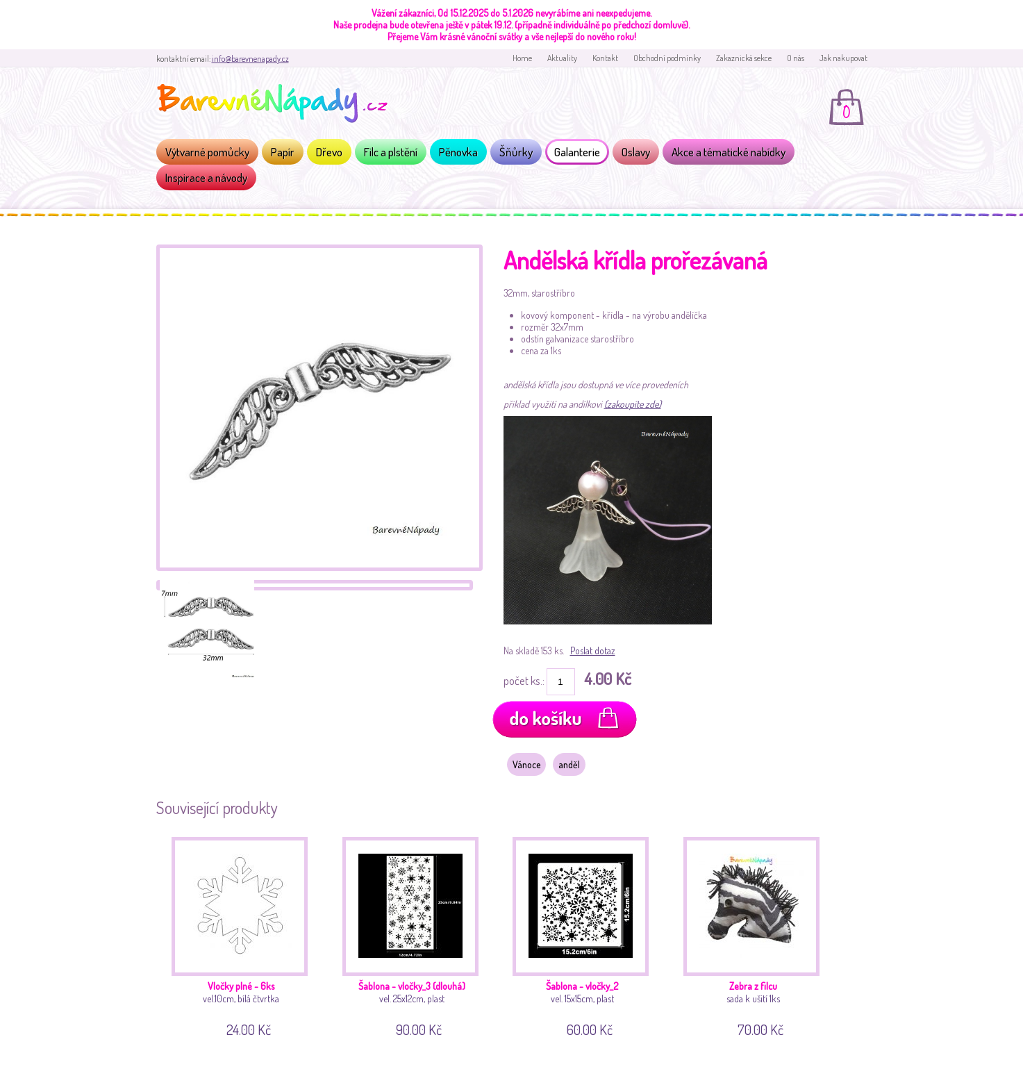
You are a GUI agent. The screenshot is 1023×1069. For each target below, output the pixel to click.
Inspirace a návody (206, 177)
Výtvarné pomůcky (207, 151)
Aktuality (562, 58)
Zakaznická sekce (744, 58)
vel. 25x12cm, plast (415, 935)
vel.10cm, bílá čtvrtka (244, 935)
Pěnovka (458, 151)
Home (522, 58)
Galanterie (577, 151)
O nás (795, 58)
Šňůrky (516, 151)
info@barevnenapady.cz (250, 58)
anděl (569, 764)
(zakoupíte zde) (632, 404)
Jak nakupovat (843, 58)
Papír (282, 151)
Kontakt (605, 58)
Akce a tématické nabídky (728, 151)
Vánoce (526, 764)
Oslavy (636, 151)
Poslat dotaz (592, 650)
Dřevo (329, 151)
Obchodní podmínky (667, 58)
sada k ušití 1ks (756, 935)
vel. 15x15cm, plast (585, 935)
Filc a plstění (390, 151)
